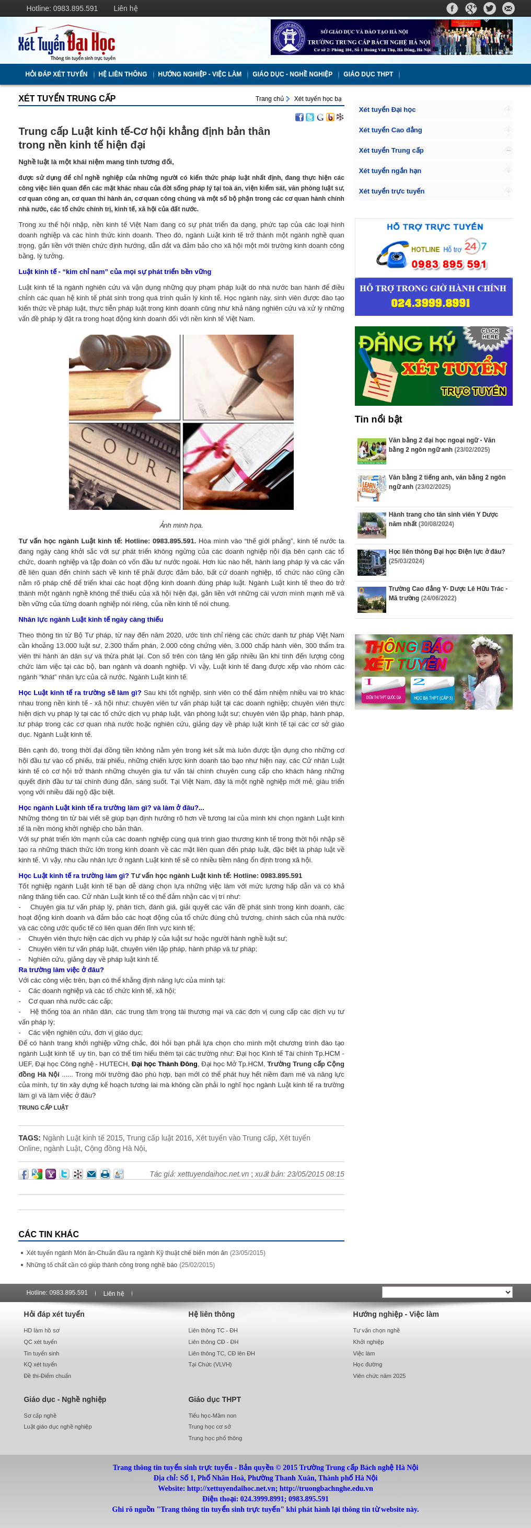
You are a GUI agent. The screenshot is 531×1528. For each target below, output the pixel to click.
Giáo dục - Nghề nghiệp (292, 74)
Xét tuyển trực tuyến (392, 191)
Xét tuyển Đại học (387, 109)
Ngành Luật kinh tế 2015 (83, 1138)
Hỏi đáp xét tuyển (56, 74)
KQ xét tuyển (40, 1364)
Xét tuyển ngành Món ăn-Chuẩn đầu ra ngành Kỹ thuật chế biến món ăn (127, 1253)
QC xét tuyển (40, 1342)
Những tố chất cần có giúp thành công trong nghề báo (101, 1265)
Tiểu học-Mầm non (212, 1415)
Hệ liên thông (123, 74)
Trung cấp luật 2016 (158, 1138)
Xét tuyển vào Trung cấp (235, 1138)
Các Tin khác (48, 1234)
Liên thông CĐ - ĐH (213, 1342)
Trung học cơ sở (209, 1426)
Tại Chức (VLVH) (210, 1364)
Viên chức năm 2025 (379, 1376)
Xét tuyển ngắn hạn (390, 171)
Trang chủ (270, 98)
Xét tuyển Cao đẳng (390, 130)
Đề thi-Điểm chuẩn (47, 1376)
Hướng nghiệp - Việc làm (200, 74)
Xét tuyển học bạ (318, 98)
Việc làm (364, 1353)
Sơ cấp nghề (40, 1415)
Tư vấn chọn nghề (376, 1330)
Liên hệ (125, 8)
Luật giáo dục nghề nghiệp (57, 1426)
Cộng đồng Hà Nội (115, 1148)
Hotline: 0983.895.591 (62, 8)
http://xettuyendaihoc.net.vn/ (139, 40)
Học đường (368, 1364)
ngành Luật (62, 1148)
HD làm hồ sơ (41, 1330)
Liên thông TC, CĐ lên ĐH (221, 1353)
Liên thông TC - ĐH (213, 1330)
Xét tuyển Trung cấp (67, 98)
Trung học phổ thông (215, 1438)
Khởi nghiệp (368, 1342)
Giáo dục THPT (368, 74)
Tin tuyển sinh (41, 1353)
